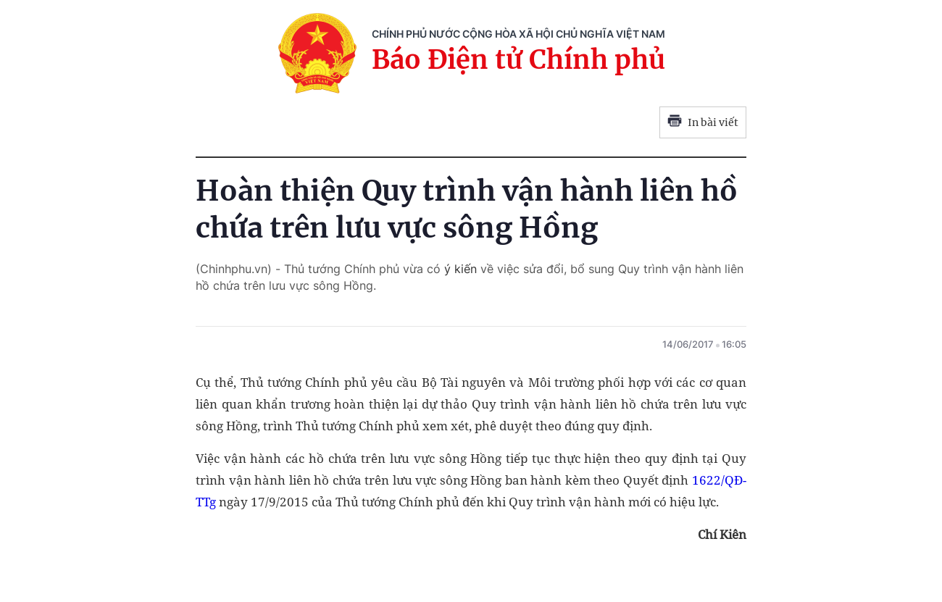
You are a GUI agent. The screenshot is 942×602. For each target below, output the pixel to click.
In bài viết (702, 122)
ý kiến (459, 269)
